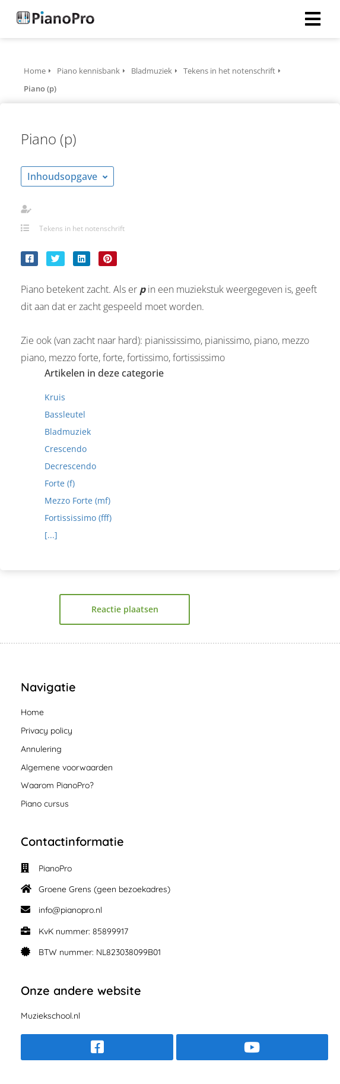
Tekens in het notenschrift (82, 228)
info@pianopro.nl (70, 910)
